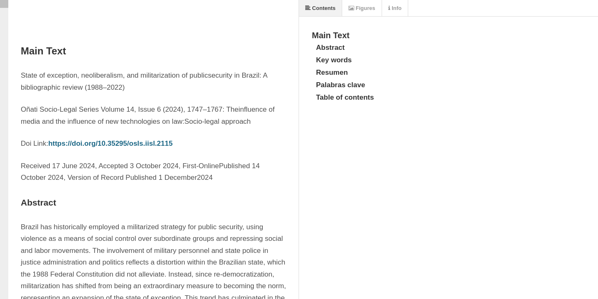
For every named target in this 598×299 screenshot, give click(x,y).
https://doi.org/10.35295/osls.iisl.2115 (110, 143)
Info (395, 8)
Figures (361, 8)
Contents (320, 8)
